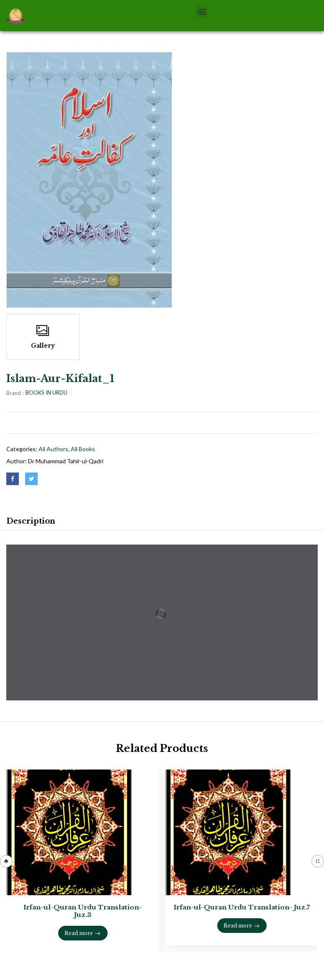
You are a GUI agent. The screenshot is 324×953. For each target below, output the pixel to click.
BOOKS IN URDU (46, 392)
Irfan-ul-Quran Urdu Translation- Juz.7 (242, 907)
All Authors (53, 448)
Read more (78, 933)
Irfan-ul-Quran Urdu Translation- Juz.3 (82, 911)
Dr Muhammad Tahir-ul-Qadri (65, 461)
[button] (202, 11)
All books (83, 448)
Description (30, 521)
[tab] (30, 522)
